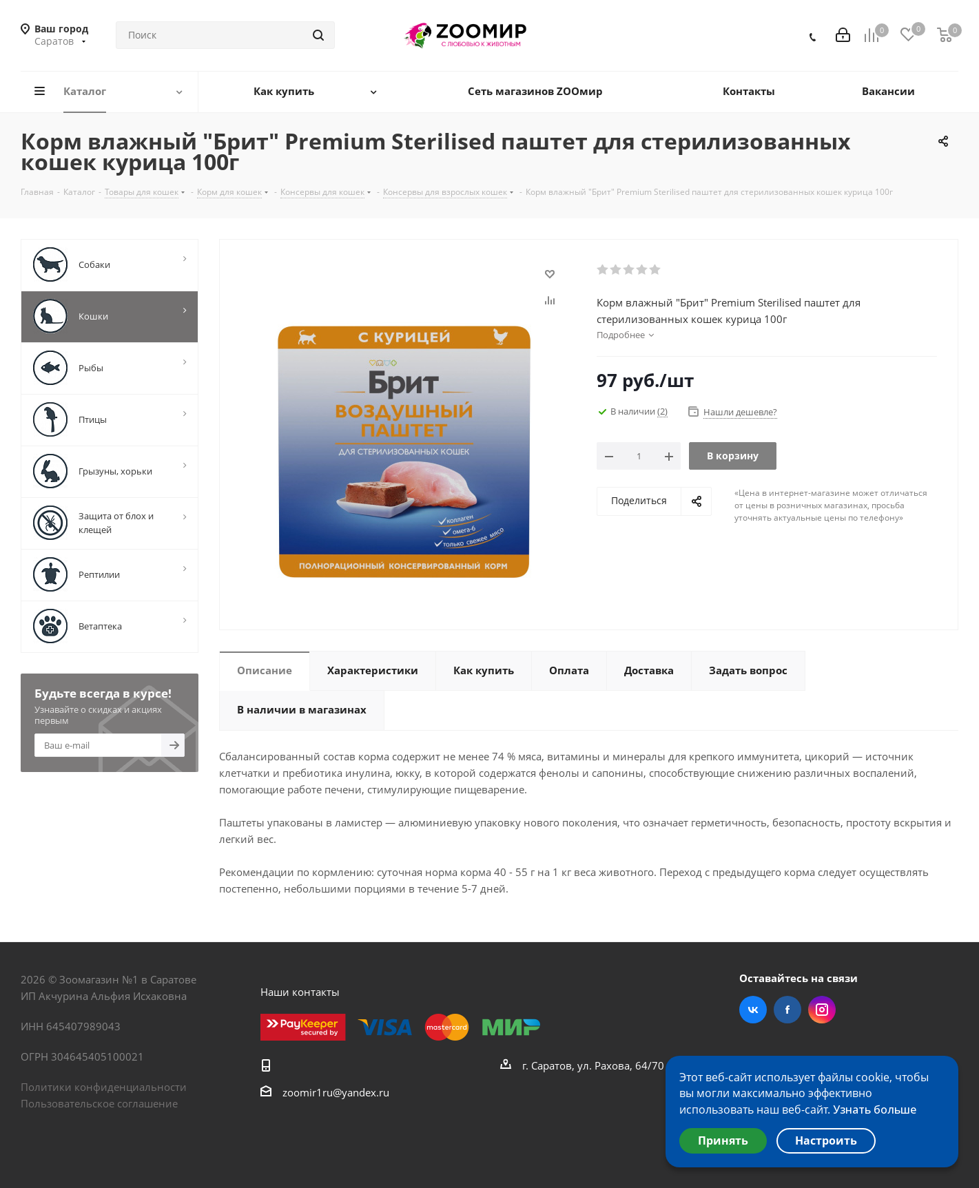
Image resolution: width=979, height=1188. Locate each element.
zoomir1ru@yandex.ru (335, 1092)
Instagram (822, 1009)
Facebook (787, 1009)
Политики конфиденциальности (104, 1087)
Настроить (826, 1140)
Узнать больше (874, 1109)
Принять (723, 1140)
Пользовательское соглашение (99, 1103)
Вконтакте (753, 1009)
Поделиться (639, 500)
